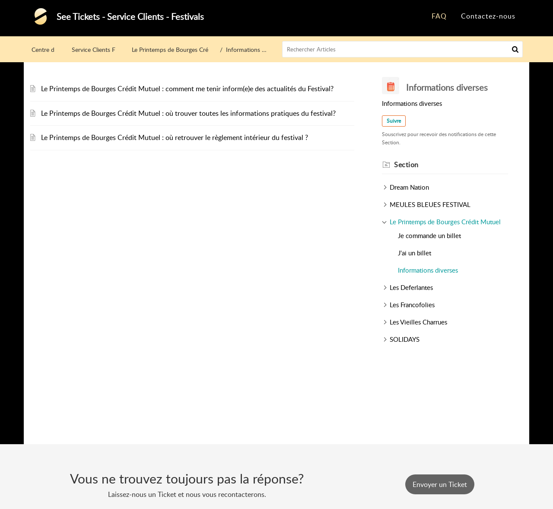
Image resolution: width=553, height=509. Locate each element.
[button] (515, 49)
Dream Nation (409, 187)
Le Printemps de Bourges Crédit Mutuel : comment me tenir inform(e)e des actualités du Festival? (187, 88)
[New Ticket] (439, 484)
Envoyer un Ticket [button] (440, 484)
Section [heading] (406, 164)
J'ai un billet (414, 252)
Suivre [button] (394, 120)
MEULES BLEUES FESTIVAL (430, 204)
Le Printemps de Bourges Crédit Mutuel (184, 49)
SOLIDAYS (405, 339)
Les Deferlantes (411, 287)
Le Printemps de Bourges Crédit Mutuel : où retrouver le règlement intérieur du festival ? (174, 137)
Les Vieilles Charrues (418, 322)
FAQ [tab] (439, 16)
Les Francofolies (412, 304)
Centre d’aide (49, 49)
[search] (402, 49)
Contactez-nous (488, 16)
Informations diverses (428, 270)
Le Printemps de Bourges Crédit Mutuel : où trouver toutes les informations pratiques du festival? (188, 113)
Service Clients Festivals (103, 49)
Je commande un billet (429, 235)
